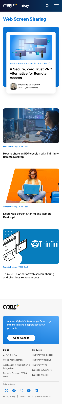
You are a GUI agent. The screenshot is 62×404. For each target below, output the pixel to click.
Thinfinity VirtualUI (41, 359)
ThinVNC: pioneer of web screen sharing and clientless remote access (28, 275)
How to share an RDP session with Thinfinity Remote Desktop (31, 155)
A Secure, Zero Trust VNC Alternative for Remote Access (31, 73)
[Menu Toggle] (56, 5)
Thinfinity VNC (39, 365)
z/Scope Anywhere (42, 369)
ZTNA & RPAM (10, 354)
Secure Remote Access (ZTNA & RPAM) (30, 63)
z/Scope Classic (40, 374)
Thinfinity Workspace (43, 354)
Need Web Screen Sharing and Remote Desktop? (27, 215)
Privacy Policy (9, 396)
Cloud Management (13, 359)
